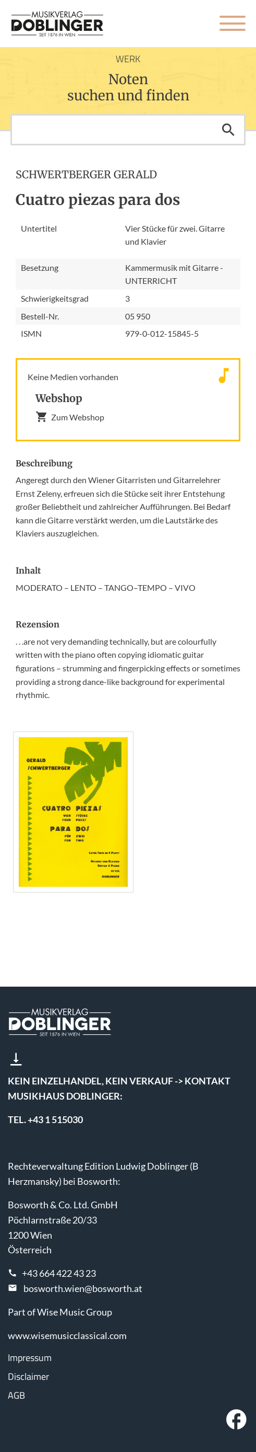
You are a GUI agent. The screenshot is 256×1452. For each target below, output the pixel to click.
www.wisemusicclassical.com (67, 1335)
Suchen (228, 130)
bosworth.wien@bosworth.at (82, 1288)
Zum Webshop (69, 416)
